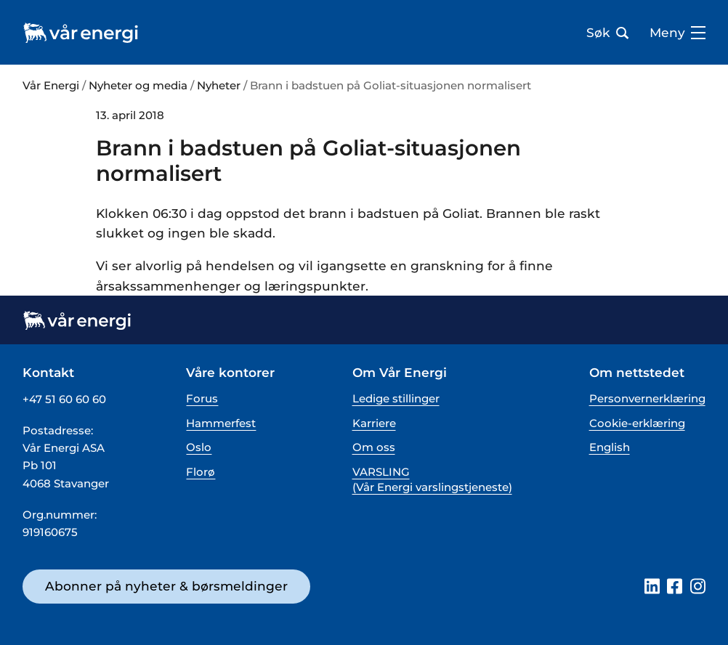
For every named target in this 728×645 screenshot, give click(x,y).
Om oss (373, 447)
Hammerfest (221, 423)
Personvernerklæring (647, 398)
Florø (200, 472)
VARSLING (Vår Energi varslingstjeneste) (432, 479)
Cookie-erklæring (637, 423)
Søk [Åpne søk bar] (607, 32)
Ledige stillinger (396, 398)
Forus (202, 398)
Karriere (374, 423)
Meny (677, 32)
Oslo (198, 447)
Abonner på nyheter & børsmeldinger (166, 585)
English (609, 447)
